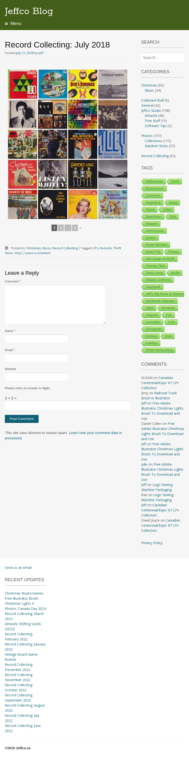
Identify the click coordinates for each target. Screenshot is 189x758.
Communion (155, 231)
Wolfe (175, 273)
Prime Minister (156, 245)
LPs (95, 248)
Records (106, 248)
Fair (169, 315)
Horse (150, 209)
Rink (168, 336)
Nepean (152, 224)
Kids (171, 322)
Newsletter (154, 216)
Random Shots (156, 146)
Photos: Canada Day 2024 (25, 608)
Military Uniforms (158, 280)
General (147, 105)
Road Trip (153, 252)
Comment (13, 281)
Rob (173, 216)
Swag (173, 202)
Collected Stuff (152, 100)
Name (10, 331)
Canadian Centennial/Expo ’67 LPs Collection (160, 382)
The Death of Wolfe (160, 259)
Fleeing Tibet (155, 266)
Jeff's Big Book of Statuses (166, 294)
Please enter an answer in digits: (27, 388)
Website (10, 369)
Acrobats (168, 308)
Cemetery (153, 195)
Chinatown (154, 329)
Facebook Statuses (160, 301)
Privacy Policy (152, 542)
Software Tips (156, 125)
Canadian (153, 322)
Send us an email (18, 567)
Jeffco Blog (29, 11)
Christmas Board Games (24, 593)
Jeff (41, 53)
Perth (175, 181)
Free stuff (152, 120)
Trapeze (152, 315)
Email (10, 350)
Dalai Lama (154, 273)
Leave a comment (37, 253)
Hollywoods (154, 181)
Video (167, 209)
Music (46, 248)
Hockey (151, 336)
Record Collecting (65, 248)
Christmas (33, 248)
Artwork (151, 115)
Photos (147, 135)
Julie (144, 464)
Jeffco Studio (151, 110)
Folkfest (152, 343)
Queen (151, 238)
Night (150, 308)
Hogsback (153, 202)
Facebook (153, 287)
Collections (153, 140)
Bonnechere (155, 188)
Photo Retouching (159, 350)
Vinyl (17, 253)
